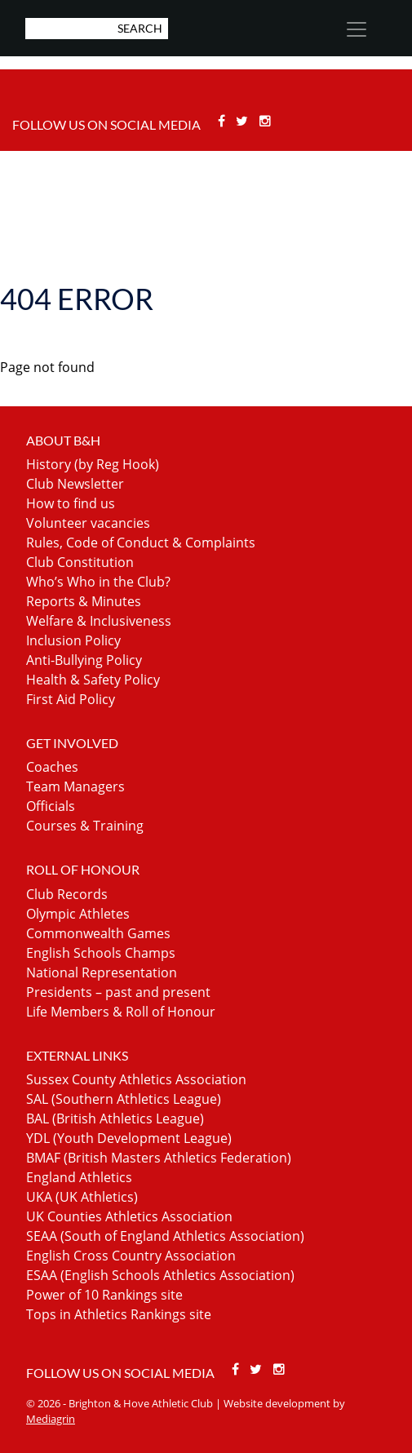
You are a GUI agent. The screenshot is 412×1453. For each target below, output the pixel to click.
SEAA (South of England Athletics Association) (165, 1236)
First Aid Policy (70, 699)
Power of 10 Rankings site (104, 1295)
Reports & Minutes (83, 601)
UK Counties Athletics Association (129, 1216)
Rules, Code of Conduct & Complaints (140, 543)
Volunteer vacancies (88, 523)
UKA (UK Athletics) (82, 1197)
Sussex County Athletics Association (136, 1079)
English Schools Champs (100, 953)
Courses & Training (85, 826)
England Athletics (79, 1177)
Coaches (52, 767)
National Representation (101, 972)
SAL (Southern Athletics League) (123, 1099)
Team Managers (75, 786)
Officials (50, 806)
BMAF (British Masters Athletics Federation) (158, 1158)
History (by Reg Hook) (92, 464)
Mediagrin (50, 1418)
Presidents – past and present (118, 992)
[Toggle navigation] (356, 29)
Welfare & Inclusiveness (98, 621)
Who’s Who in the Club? (98, 582)
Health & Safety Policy (93, 680)
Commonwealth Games (98, 933)
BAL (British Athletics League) (115, 1118)
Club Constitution (80, 562)
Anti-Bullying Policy (84, 660)
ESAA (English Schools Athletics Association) (160, 1275)
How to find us (70, 503)
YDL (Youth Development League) (129, 1138)
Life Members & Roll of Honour (120, 1012)
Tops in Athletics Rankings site (118, 1314)
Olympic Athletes (78, 914)
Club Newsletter (75, 484)
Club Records (67, 894)
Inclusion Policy (73, 640)
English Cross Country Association (131, 1256)
